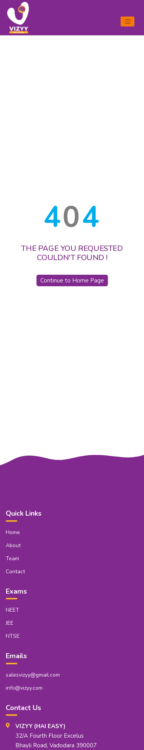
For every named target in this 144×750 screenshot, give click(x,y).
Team (12, 558)
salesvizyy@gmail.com (33, 675)
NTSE (13, 636)
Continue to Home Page (72, 280)
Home (13, 532)
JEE (9, 623)
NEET (12, 610)
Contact (15, 571)
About (13, 545)
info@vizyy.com (24, 688)
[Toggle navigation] (127, 22)
